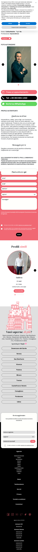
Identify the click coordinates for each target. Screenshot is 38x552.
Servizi (19, 489)
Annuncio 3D (19, 526)
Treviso (19, 380)
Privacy (19, 494)
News (19, 479)
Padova (19, 370)
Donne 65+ (19, 537)
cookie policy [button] (13, 8)
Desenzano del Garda (19, 348)
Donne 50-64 (19, 535)
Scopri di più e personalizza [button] (19, 27)
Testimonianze (19, 484)
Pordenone (19, 396)
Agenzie (19, 451)
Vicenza (19, 364)
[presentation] (13, 219)
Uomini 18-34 (19, 543)
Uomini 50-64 (19, 547)
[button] (36, 2)
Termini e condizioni (19, 499)
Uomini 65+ (19, 548)
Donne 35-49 (19, 533)
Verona (19, 354)
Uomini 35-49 (19, 545)
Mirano (19, 375)
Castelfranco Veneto (19, 386)
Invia (19, 234)
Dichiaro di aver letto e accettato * (18, 225)
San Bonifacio (19, 359)
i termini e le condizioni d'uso (24, 225)
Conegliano (19, 391)
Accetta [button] (28, 23)
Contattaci (19, 504)
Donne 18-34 (19, 531)
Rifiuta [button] (10, 23)
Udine (19, 402)
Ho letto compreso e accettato (20, 445)
